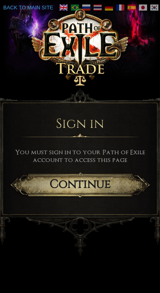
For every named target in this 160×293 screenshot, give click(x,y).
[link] (75, 7)
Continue (80, 184)
